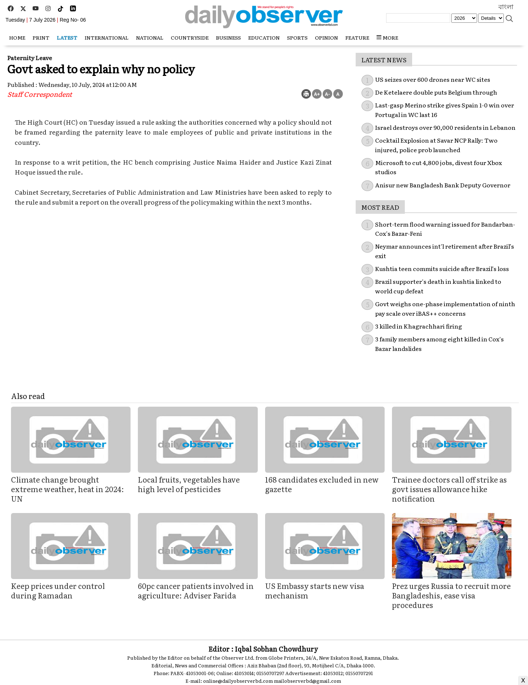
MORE (387, 37)
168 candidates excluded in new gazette (322, 484)
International (107, 37)
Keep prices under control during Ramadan (58, 590)
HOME (17, 37)
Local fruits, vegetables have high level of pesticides (189, 484)
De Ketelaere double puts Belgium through (436, 92)
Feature (357, 37)
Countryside (190, 37)
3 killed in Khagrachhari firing (418, 326)
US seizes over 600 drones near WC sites (432, 79)
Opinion (326, 37)
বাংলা (505, 7)
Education (264, 37)
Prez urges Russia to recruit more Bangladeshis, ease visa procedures (451, 595)
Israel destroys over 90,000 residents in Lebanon (445, 127)
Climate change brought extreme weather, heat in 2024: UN (67, 489)
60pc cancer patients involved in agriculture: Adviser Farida (196, 590)
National (150, 37)
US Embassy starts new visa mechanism (314, 590)
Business (228, 37)
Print (41, 37)
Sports (297, 37)
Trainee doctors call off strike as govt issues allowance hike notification (449, 489)
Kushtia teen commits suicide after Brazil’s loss (442, 268)
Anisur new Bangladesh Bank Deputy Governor (442, 184)
